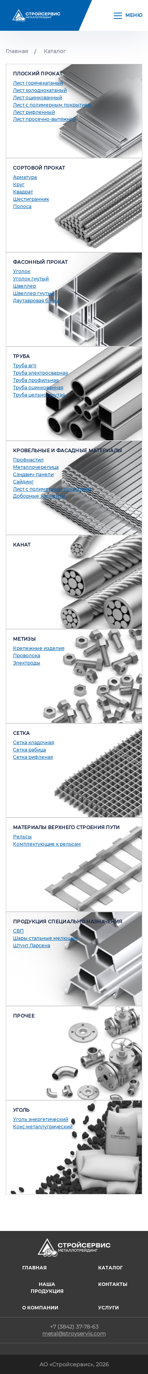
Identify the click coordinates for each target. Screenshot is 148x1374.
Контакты (112, 1284)
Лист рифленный (34, 112)
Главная (17, 51)
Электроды (26, 663)
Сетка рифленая (33, 757)
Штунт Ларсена (31, 945)
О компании (40, 1308)
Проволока (26, 655)
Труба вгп (24, 365)
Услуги (108, 1308)
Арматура (25, 177)
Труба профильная (36, 380)
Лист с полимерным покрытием (52, 105)
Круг (19, 184)
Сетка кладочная (33, 742)
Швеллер (24, 286)
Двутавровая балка (36, 300)
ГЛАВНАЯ (34, 1268)
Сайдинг (23, 482)
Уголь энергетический (40, 1119)
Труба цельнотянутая (39, 395)
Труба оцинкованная (38, 387)
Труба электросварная (40, 373)
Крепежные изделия (38, 648)
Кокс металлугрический (42, 1126)
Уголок (21, 271)
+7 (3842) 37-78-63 (74, 1326)
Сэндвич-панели (33, 474)
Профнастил (28, 460)
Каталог (55, 51)
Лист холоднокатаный (40, 90)
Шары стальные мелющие (45, 938)
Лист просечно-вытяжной (44, 119)
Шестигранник (31, 199)
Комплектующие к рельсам (47, 844)
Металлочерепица (36, 467)
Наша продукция (47, 1287)
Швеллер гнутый (33, 293)
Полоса (22, 206)
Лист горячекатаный (38, 83)
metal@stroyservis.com (74, 1333)
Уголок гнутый (31, 278)
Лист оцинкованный (37, 97)
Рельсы (22, 836)
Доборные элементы (39, 496)
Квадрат (23, 192)
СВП (18, 931)
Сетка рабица (29, 750)
